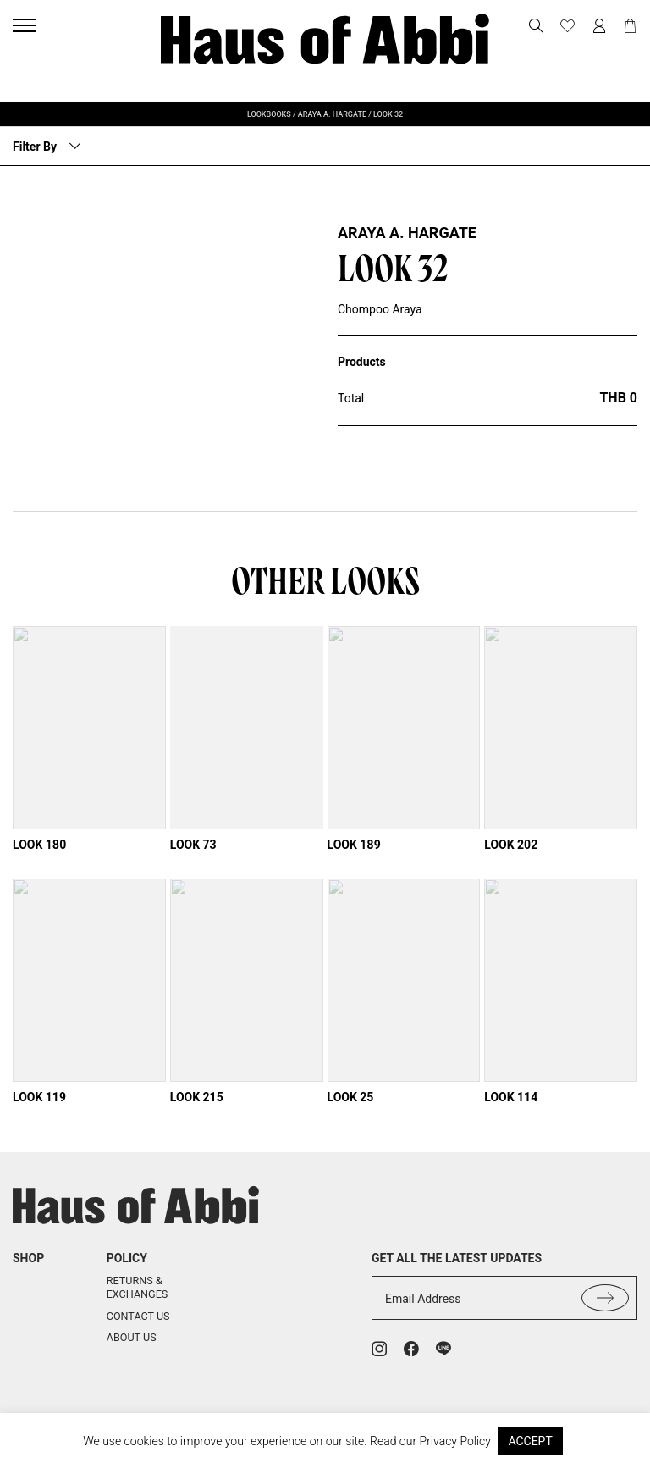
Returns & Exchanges (137, 1303)
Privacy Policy (455, 1441)
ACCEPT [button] (530, 1441)
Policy (127, 1273)
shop (28, 1273)
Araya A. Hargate (407, 232)
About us (132, 1353)
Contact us (138, 1331)
